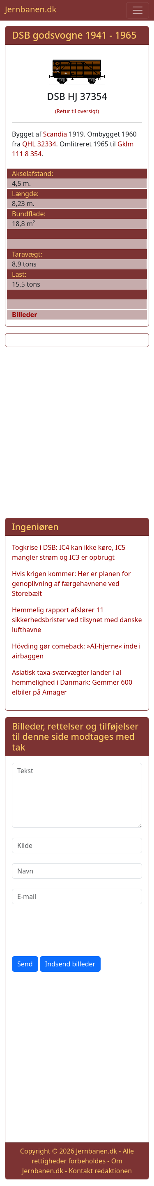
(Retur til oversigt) (77, 111)
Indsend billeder (70, 963)
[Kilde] (77, 845)
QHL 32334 (39, 143)
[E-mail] (77, 896)
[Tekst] (77, 795)
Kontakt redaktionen (100, 1170)
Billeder (24, 314)
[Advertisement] (77, 431)
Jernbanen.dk (30, 9)
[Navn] (77, 871)
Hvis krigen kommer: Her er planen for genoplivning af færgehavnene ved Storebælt (71, 583)
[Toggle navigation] (137, 10)
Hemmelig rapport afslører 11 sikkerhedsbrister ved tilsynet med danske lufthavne (77, 619)
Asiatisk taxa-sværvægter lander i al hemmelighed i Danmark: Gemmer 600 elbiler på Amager (72, 682)
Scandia (55, 134)
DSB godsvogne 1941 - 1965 (74, 35)
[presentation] (74, 930)
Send (25, 963)
